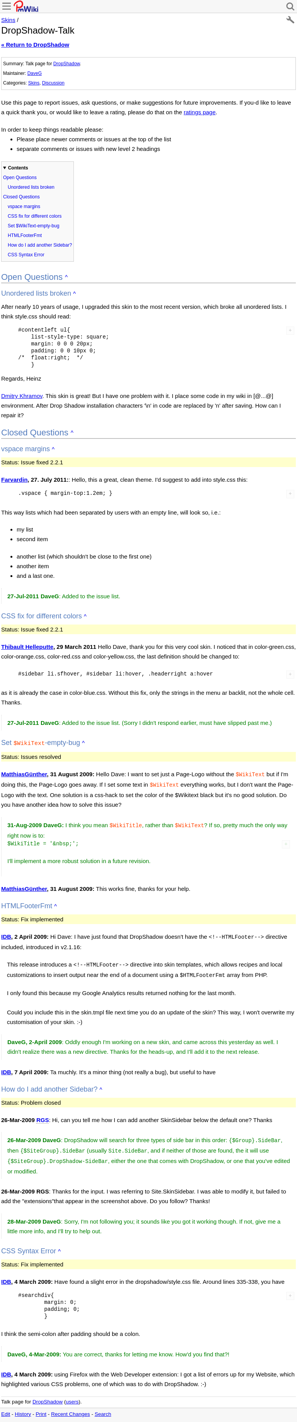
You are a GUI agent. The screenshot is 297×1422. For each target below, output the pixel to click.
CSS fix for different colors (34, 216)
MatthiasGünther (24, 773)
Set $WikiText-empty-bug (33, 226)
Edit (5, 1406)
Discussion (53, 83)
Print (41, 1406)
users (72, 1394)
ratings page (200, 112)
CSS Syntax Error (26, 254)
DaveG (34, 73)
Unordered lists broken (31, 187)
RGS (42, 1114)
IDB (6, 933)
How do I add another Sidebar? (40, 245)
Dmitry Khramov (21, 396)
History (23, 1406)
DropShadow (66, 63)
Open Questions (20, 177)
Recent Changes (70, 1406)
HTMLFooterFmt (25, 235)
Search (103, 1406)
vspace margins (24, 206)
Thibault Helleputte (27, 646)
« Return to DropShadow (35, 44)
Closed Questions (21, 197)
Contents (18, 168)
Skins (8, 20)
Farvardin (14, 479)
